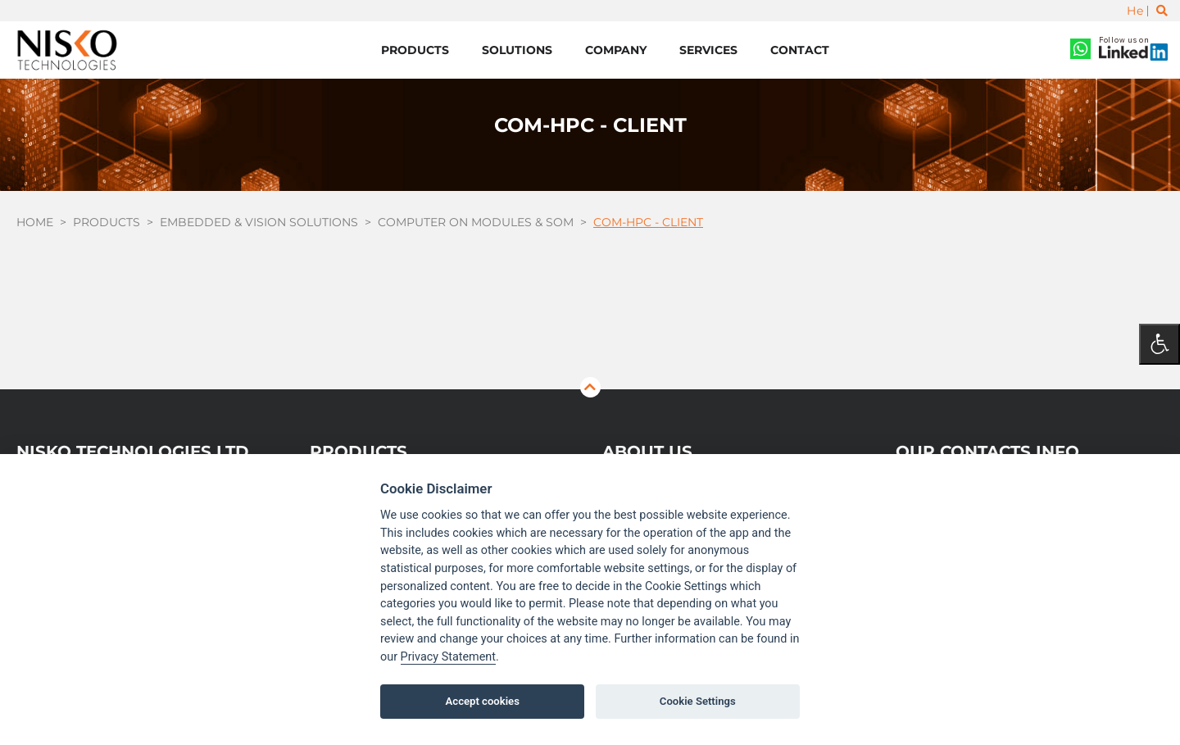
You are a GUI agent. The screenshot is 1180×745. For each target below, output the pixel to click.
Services (708, 50)
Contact (799, 50)
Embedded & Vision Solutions (259, 222)
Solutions (517, 50)
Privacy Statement (448, 657)
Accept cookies (483, 701)
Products (415, 50)
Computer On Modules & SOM (476, 222)
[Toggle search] (1162, 10)
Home (34, 222)
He (1135, 10)
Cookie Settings (698, 701)
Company (616, 50)
